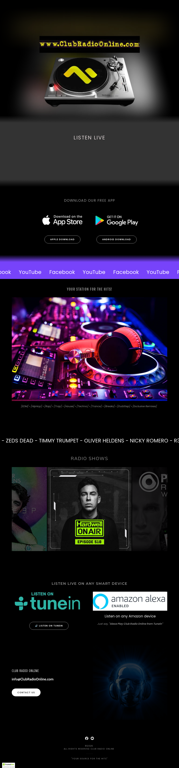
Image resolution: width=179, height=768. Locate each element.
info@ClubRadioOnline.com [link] (33, 679)
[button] (8, 765)
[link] (33, 272)
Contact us (26, 692)
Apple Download (62, 239)
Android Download (116, 239)
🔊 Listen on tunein (49, 625)
